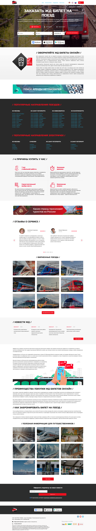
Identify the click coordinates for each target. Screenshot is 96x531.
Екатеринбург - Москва (76, 113)
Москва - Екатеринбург (17, 119)
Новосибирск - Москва (57, 113)
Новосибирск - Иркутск (57, 121)
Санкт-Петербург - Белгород (37, 125)
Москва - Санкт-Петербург (18, 113)
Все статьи (48, 479)
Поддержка (48, 2)
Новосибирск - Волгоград (58, 125)
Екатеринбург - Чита (75, 122)
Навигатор (54, 2)
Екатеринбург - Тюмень (76, 116)
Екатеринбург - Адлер (76, 115)
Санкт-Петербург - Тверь (36, 115)
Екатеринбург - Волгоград (77, 127)
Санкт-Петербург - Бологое (37, 116)
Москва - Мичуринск (16, 124)
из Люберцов (33, 147)
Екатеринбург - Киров (76, 124)
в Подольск (14, 148)
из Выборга (73, 144)
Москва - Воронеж (16, 115)
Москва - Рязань (15, 127)
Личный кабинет (79, 2)
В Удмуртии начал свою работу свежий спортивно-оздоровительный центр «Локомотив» (38, 332)
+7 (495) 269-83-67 (18, 523)
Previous (14, 240)
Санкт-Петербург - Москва (37, 113)
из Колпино (73, 148)
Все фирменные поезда (48, 312)
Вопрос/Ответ (41, 2)
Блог (36, 2)
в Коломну (14, 147)
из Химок (32, 144)
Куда (37, 30)
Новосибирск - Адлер (57, 116)
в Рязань (14, 145)
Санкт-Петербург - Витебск (37, 119)
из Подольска (33, 145)
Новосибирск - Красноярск (58, 118)
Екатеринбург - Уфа (75, 125)
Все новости (78, 338)
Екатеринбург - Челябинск (77, 118)
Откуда (18, 30)
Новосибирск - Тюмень (57, 127)
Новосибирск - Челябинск (58, 124)
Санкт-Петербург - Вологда (37, 121)
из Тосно (73, 147)
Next (81, 240)
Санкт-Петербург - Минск (36, 122)
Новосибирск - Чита (56, 122)
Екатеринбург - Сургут (76, 121)
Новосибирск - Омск (57, 119)
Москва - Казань (15, 116)
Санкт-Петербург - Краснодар (37, 124)
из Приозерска (74, 145)
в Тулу (13, 144)
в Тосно (47, 147)
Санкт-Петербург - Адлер (36, 127)
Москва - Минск (15, 118)
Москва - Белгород (16, 121)
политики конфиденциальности (53, 495)
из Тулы (31, 148)
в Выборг (48, 144)
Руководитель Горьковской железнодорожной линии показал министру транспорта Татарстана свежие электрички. (57, 332)
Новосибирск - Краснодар (58, 115)
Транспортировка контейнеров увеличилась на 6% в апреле (74, 330)
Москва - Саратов (16, 125)
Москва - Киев (15, 122)
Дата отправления (59, 30)
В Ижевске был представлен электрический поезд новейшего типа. (21, 331)
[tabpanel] (32, 237)
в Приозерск (49, 145)
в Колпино (48, 148)
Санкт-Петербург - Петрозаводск (38, 118)
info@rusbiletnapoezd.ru (19, 521)
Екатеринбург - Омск (76, 119)
